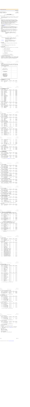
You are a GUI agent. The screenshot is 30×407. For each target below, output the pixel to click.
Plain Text (4, 9)
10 (0, 389)
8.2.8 (1, 173)
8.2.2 (1, 119)
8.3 (0, 232)
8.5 (0, 287)
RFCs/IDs (2, 9)
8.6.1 (1, 315)
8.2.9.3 (1, 195)
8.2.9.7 (1, 208)
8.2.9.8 (1, 212)
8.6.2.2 (1, 360)
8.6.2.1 (1, 352)
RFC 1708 (1, 41)
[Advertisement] (15, 4)
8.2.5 (1, 137)
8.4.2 (1, 283)
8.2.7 (1, 151)
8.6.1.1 (1, 346)
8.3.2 (1, 236)
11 (0, 391)
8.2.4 (1, 134)
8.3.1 (1, 233)
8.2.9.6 (1, 204)
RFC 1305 (3, 46)
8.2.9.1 (1, 180)
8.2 (0, 104)
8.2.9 (1, 179)
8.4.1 (1, 252)
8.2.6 (1, 143)
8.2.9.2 (1, 183)
